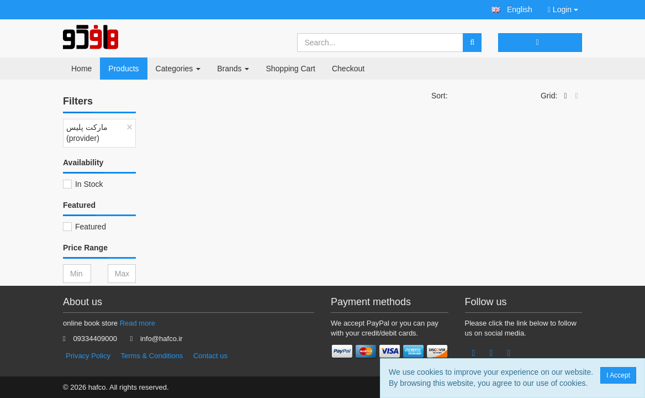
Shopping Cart (290, 68)
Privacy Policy (88, 356)
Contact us (210, 356)
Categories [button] (178, 68)
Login (563, 9)
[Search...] (380, 42)
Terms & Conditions (152, 356)
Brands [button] (233, 68)
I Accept (621, 375)
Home (81, 68)
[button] (512, 9)
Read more (137, 323)
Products (123, 68)
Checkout (348, 68)
